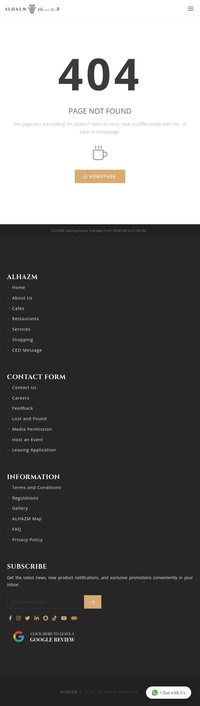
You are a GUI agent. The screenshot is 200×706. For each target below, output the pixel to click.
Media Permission (32, 429)
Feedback (22, 408)
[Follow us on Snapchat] (45, 618)
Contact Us (24, 387)
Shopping (22, 339)
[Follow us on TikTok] (54, 618)
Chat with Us (168, 692)
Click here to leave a (52, 637)
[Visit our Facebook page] (10, 618)
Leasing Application (34, 450)
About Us (22, 298)
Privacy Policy (27, 539)
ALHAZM (68, 691)
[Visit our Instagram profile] (18, 618)
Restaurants (25, 318)
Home (18, 287)
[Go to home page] (32, 9)
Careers (20, 398)
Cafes (18, 308)
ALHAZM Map (27, 518)
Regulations (25, 498)
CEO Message (27, 350)
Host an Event (27, 439)
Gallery (20, 508)
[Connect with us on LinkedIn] (36, 618)
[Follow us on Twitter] (27, 618)
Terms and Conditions (36, 487)
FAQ (16, 529)
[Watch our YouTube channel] (64, 618)
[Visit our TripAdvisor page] (74, 618)
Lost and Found (29, 418)
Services (21, 329)
